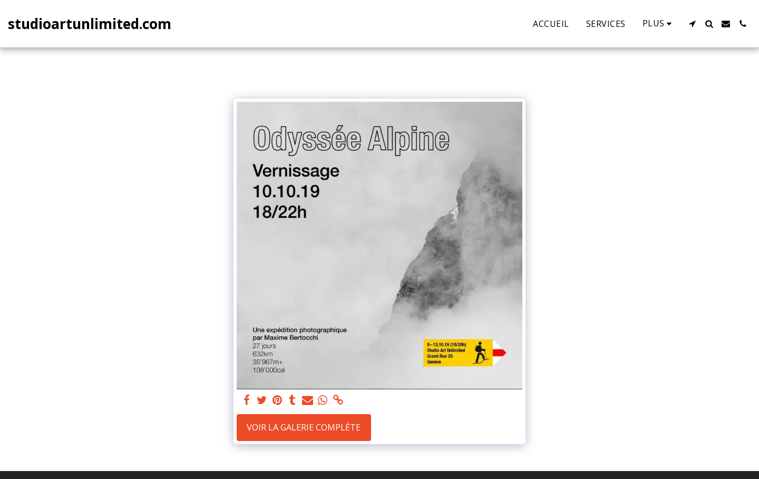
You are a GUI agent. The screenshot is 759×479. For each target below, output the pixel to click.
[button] (692, 24)
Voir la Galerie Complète (304, 427)
